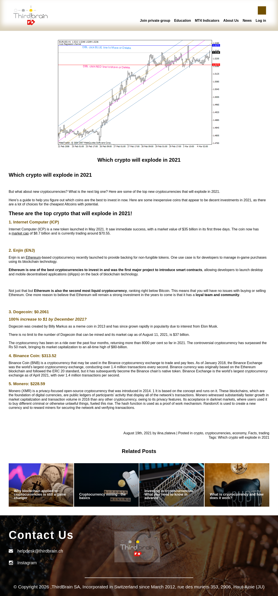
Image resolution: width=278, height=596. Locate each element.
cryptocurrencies (217, 433)
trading (264, 433)
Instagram (27, 562)
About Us (231, 20)
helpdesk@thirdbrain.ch (40, 551)
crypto (198, 433)
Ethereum (33, 257)
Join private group (155, 20)
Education (182, 20)
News (247, 20)
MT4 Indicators (207, 20)
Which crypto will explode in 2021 (243, 437)
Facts (252, 433)
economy (239, 433)
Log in (261, 20)
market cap (20, 233)
